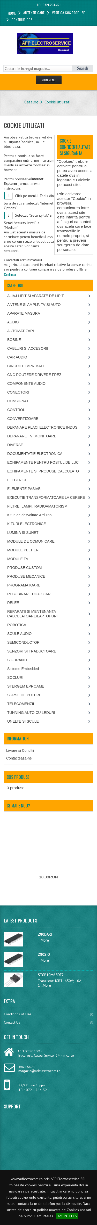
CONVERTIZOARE (22, 419)
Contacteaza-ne (19, 758)
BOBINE (14, 340)
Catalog (31, 101)
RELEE (13, 603)
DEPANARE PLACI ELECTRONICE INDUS (42, 427)
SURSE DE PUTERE (24, 695)
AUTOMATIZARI (20, 331)
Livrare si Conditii (20, 750)
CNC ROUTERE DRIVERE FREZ (34, 375)
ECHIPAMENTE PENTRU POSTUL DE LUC (43, 462)
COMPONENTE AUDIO (26, 383)
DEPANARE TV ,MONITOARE (31, 436)
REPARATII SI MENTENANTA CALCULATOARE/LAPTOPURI (32, 613)
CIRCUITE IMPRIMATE (26, 366)
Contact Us (48, 1022)
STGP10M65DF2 (51, 975)
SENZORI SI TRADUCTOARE (31, 651)
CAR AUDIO (17, 357)
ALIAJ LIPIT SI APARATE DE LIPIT (35, 296)
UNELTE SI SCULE (23, 721)
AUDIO (13, 322)
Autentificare (33, 12)
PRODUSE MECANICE (26, 576)
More (45, 940)
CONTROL (16, 410)
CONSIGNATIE (19, 401)
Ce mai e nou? (18, 806)
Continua (10, 274)
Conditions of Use (48, 1014)
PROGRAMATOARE (24, 585)
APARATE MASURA (23, 313)
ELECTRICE (17, 480)
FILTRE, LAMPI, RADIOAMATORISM (37, 506)
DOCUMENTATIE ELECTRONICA (34, 454)
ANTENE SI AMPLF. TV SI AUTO (34, 305)
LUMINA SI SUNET (23, 532)
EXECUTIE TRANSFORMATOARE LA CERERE (46, 497)
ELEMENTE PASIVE (24, 489)
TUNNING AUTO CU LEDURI (31, 713)
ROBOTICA (16, 625)
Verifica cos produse (68, 12)
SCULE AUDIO (19, 634)
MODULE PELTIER (23, 550)
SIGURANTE (17, 660)
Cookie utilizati (57, 101)
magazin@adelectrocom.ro (39, 1070)
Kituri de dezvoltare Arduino (29, 515)
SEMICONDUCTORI (24, 642)
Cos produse (18, 777)
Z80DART (45, 934)
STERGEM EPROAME (25, 686)
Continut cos (21, 19)
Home (12, 13)
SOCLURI (15, 677)
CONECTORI (18, 392)
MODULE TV (17, 559)
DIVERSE (15, 445)
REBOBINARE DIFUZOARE (30, 594)
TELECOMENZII (20, 704)
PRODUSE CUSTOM (24, 568)
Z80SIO (44, 954)
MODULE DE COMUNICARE (31, 541)
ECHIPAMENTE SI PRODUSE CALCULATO (43, 471)
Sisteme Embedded (23, 669)
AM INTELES (67, 1216)
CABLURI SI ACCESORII (27, 348)
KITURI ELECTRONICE (26, 524)
